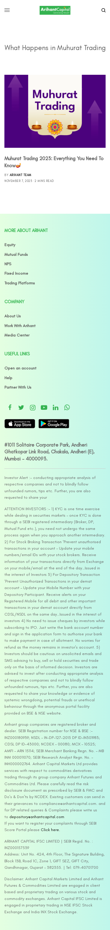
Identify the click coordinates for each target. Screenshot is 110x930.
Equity (9, 244)
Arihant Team (20, 175)
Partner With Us (17, 387)
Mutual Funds (16, 254)
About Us (12, 316)
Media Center (16, 335)
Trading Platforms (19, 283)
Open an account (20, 368)
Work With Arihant (19, 325)
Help (8, 377)
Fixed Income (16, 273)
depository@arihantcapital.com (36, 816)
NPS (7, 263)
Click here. (50, 829)
